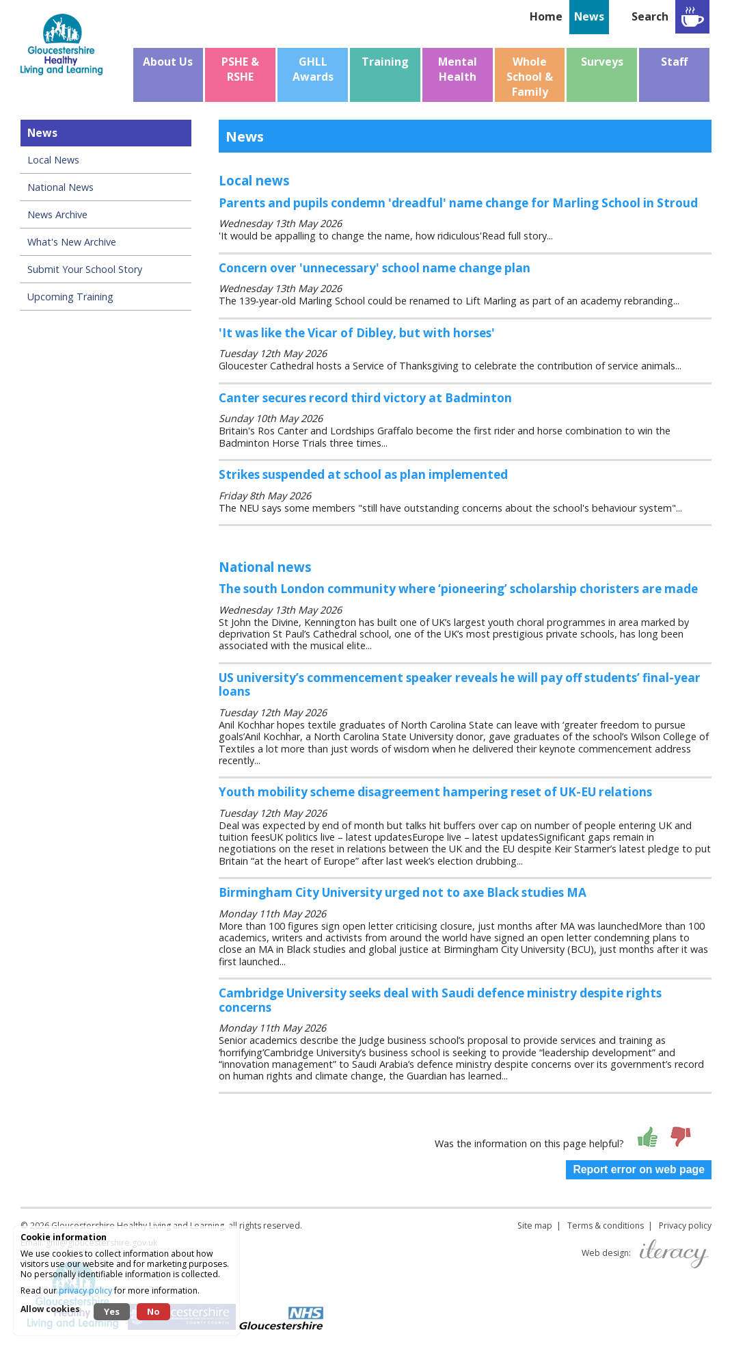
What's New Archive (71, 241)
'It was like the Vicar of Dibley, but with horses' (357, 333)
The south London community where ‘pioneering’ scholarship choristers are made (458, 589)
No (153, 1311)
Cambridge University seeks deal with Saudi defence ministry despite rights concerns (440, 1000)
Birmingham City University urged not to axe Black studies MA (402, 892)
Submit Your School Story (84, 269)
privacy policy (85, 1290)
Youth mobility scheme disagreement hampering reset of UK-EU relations (435, 792)
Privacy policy (685, 1225)
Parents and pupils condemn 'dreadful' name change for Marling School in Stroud (458, 203)
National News (60, 187)
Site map (534, 1225)
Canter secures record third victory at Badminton (365, 398)
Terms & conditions (605, 1225)
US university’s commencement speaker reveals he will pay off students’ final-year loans (460, 685)
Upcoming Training (70, 296)
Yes (112, 1311)
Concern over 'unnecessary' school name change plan (374, 268)
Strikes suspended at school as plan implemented (363, 474)
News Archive (57, 214)
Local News (53, 159)
